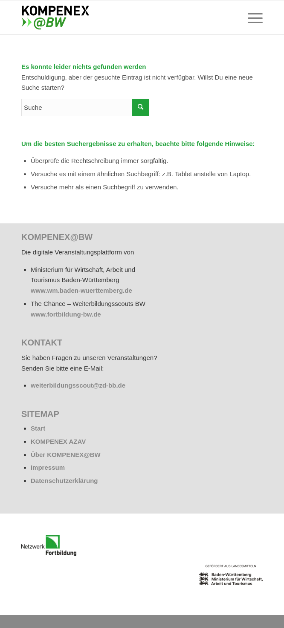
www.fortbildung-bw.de (66, 314)
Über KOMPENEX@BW (66, 454)
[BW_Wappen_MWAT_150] (231, 575)
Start (38, 428)
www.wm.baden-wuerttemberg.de (81, 290)
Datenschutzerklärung (64, 480)
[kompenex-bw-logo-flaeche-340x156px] (117, 17)
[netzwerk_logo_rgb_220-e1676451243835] (48, 545)
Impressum (48, 467)
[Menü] (251, 17)
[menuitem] (251, 17)
